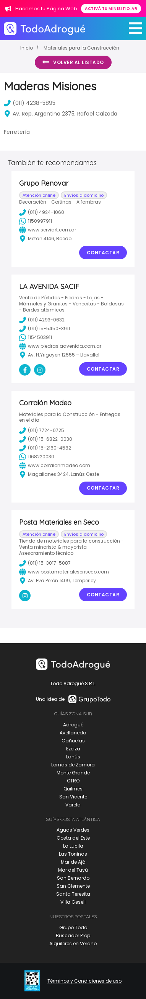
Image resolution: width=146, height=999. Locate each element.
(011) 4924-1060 (41, 212)
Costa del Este (73, 838)
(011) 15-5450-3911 (44, 328)
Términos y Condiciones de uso (84, 981)
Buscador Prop (73, 935)
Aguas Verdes (73, 830)
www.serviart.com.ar (47, 229)
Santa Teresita (73, 894)
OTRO (73, 780)
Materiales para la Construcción (81, 48)
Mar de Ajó (73, 862)
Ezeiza (73, 748)
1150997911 (35, 221)
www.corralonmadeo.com (54, 465)
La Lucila (73, 846)
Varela (73, 804)
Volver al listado (73, 62)
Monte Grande (73, 772)
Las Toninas (73, 854)
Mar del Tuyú (73, 870)
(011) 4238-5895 (29, 103)
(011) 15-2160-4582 (45, 448)
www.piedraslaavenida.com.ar (60, 346)
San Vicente (73, 796)
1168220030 (36, 456)
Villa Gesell (73, 902)
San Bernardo (73, 878)
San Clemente (73, 886)
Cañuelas (73, 740)
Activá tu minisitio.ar (111, 8)
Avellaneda (73, 732)
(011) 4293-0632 (42, 319)
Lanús (73, 756)
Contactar (103, 252)
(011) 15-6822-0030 (45, 439)
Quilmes (73, 788)
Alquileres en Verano (73, 943)
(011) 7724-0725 (41, 430)
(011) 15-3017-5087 (45, 563)
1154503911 (35, 337)
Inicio (26, 48)
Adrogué (73, 724)
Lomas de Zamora (73, 764)
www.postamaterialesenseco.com (64, 572)
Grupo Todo (73, 927)
